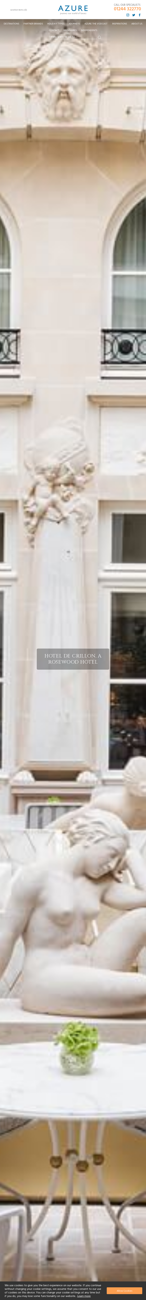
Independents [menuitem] (89, 30)
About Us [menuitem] (136, 24)
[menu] (73, 28)
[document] (73, 1291)
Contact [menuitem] (54, 30)
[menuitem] (11, 24)
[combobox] (73, 37)
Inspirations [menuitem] (119, 24)
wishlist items (18, 9)
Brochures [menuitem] (70, 30)
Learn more (84, 1296)
